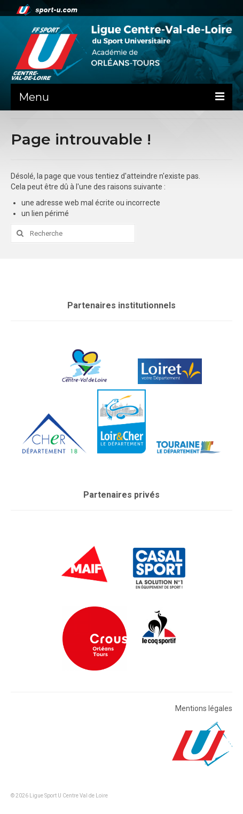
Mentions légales (203, 708)
